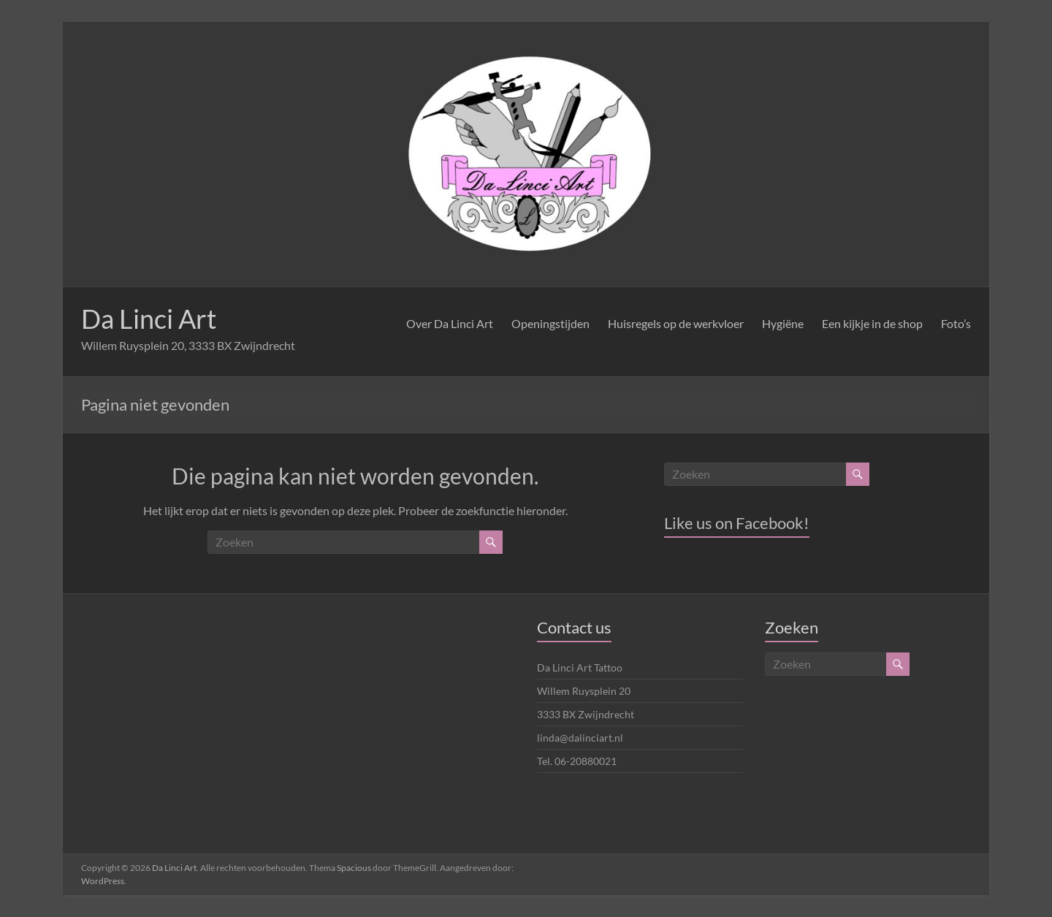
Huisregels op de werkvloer (676, 323)
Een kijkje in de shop (872, 323)
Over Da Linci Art (449, 323)
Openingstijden (550, 323)
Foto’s (956, 323)
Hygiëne (783, 323)
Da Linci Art (148, 319)
